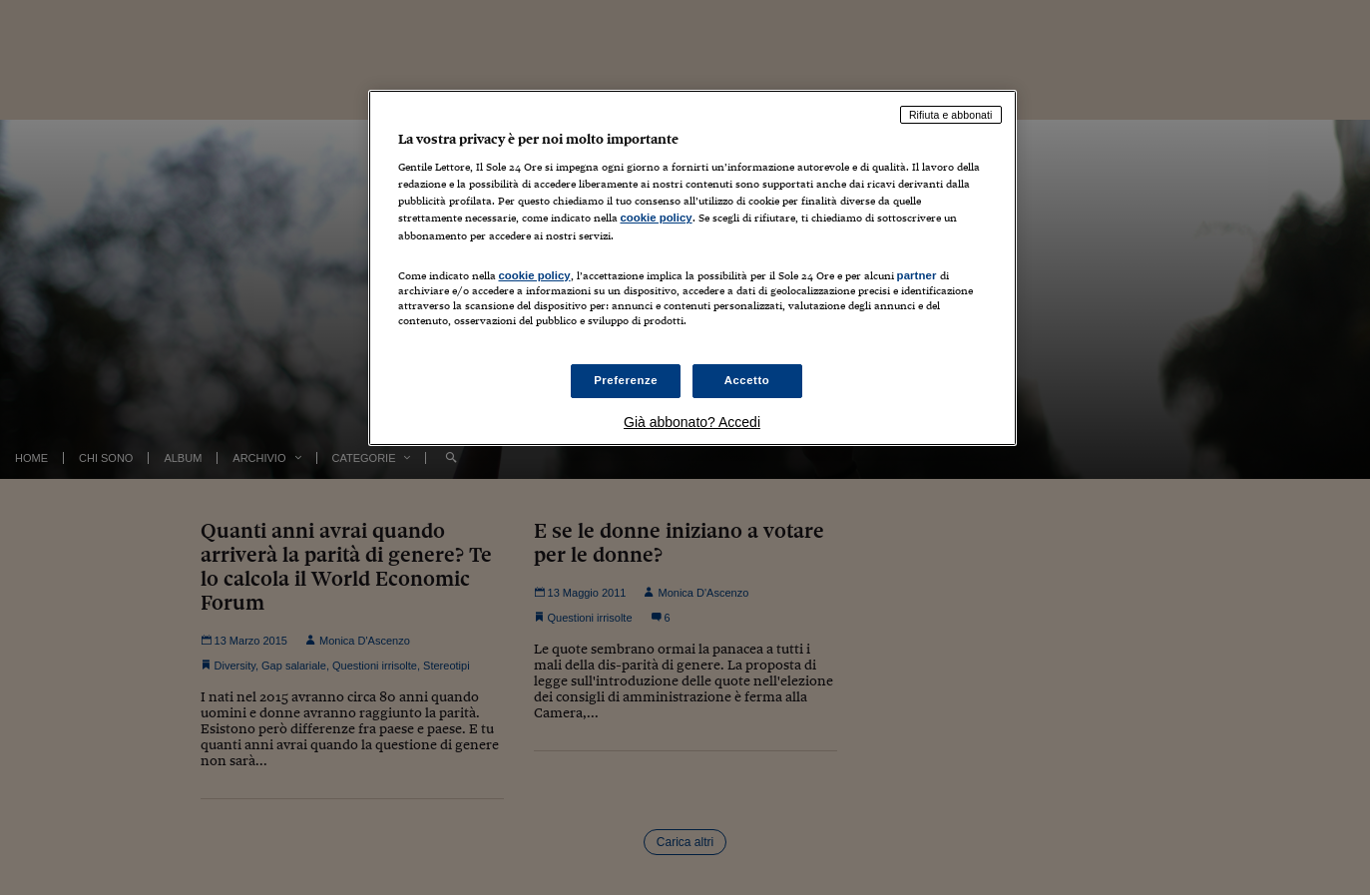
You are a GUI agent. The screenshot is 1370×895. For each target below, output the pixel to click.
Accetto (747, 380)
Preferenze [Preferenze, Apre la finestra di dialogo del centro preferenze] (626, 380)
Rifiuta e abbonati (951, 115)
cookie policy (656, 218)
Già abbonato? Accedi (692, 422)
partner (917, 275)
